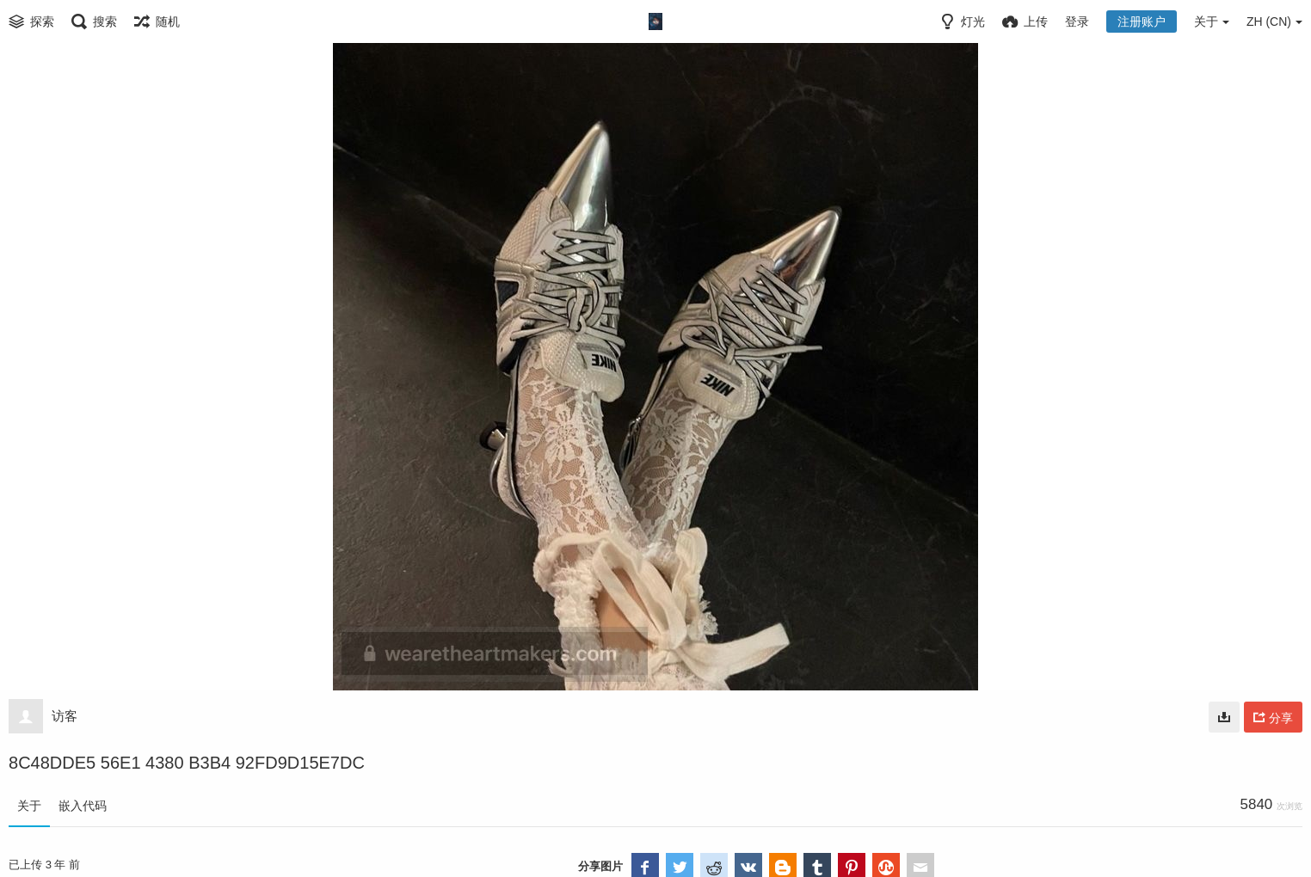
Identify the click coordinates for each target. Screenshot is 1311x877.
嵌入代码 (82, 806)
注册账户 (1141, 21)
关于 (29, 806)
